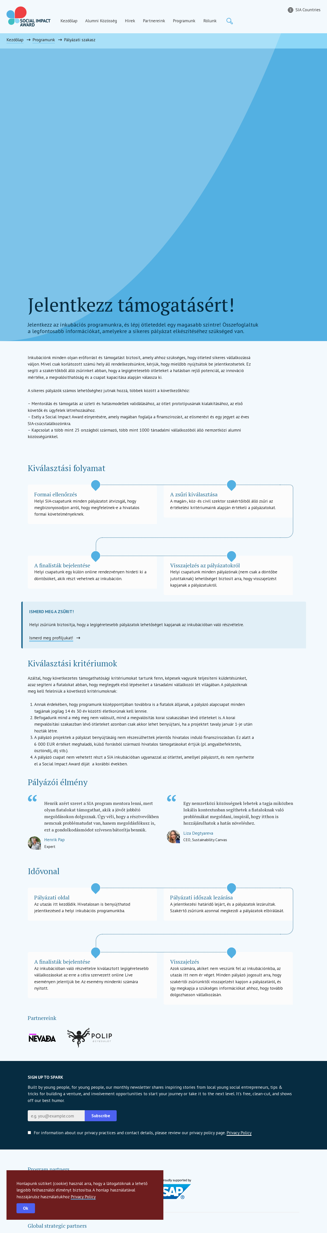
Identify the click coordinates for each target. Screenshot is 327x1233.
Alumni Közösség (101, 21)
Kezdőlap (68, 21)
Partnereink (154, 21)
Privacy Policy (83, 1196)
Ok (25, 1208)
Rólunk (210, 21)
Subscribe (100, 1115)
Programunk (184, 21)
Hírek (130, 21)
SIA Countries (308, 10)
